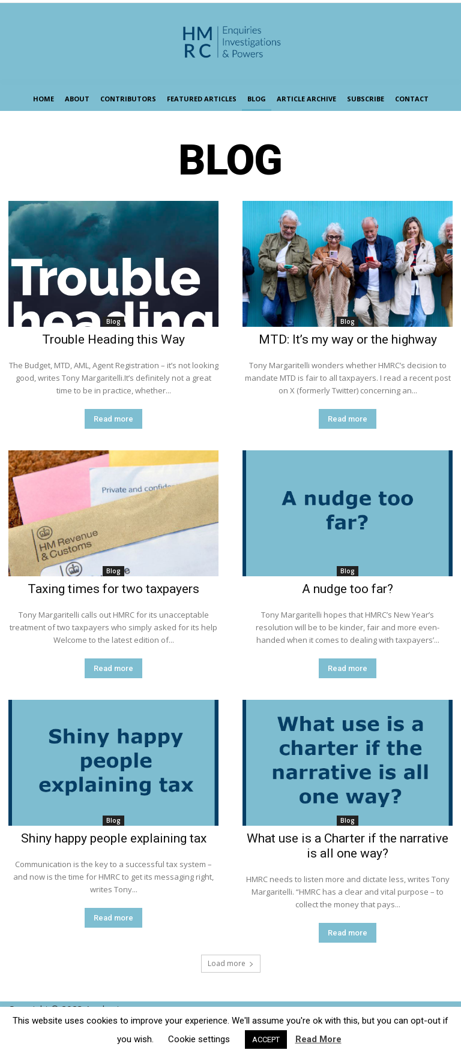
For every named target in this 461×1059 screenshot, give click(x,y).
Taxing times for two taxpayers (113, 589)
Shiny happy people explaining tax (113, 838)
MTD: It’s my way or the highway (348, 339)
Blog (113, 321)
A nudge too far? (347, 589)
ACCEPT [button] (266, 1039)
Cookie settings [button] (199, 1039)
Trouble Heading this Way (113, 339)
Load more (231, 963)
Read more (113, 418)
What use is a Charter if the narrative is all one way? (347, 846)
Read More (318, 1039)
